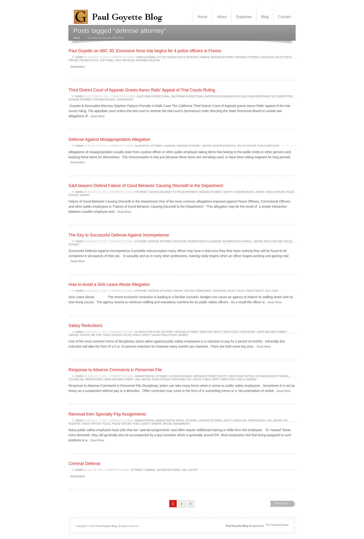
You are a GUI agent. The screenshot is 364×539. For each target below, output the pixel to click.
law (137, 379)
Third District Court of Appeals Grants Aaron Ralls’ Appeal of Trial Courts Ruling (141, 90)
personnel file (182, 379)
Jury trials (107, 60)
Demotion (206, 332)
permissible (203, 291)
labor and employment (271, 332)
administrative (144, 376)
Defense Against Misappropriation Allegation (109, 139)
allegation (142, 146)
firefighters (93, 379)
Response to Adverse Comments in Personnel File (115, 370)
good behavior (243, 192)
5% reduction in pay (147, 332)
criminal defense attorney (216, 57)
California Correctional (153, 96)
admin (79, 57)
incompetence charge (237, 241)
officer (189, 291)
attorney (156, 146)
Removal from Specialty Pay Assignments (107, 414)
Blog (265, 17)
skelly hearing (247, 379)
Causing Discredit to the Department (172, 192)
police (127, 335)
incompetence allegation (204, 241)
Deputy (227, 192)
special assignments (176, 424)
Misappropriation (224, 146)
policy (240, 291)
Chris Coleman (146, 57)
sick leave (271, 291)
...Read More (76, 66)
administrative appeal (169, 420)
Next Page (282, 503)
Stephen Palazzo (104, 99)
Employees (231, 332)
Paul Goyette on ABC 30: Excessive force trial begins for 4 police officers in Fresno (144, 50)
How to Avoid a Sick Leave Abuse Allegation (109, 284)
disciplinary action (241, 376)
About (222, 17)
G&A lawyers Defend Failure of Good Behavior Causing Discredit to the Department (145, 185)
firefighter (247, 332)
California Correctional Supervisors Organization (205, 96)
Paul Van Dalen (125, 60)
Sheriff (85, 195)
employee (240, 420)
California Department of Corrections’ (267, 96)
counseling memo (180, 376)
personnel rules (223, 291)
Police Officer (246, 146)
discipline (179, 241)
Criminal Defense (84, 463)
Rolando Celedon (148, 60)
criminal (150, 470)
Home (203, 17)
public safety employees (219, 379)
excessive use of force (276, 57)
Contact (284, 17)
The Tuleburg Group (277, 524)
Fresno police (88, 60)
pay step (96, 335)
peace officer (275, 192)
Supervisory (125, 99)
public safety (255, 291)
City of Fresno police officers (177, 57)
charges (169, 146)
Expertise (244, 17)
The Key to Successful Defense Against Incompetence (118, 235)
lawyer (206, 146)
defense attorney (247, 57)
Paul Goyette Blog (106, 526)
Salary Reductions (85, 325)
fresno (73, 60)
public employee (269, 146)
